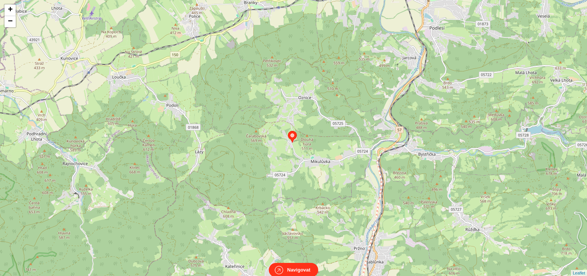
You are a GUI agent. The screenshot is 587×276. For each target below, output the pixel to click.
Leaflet (579, 266)
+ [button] (10, 10)
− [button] (10, 21)
